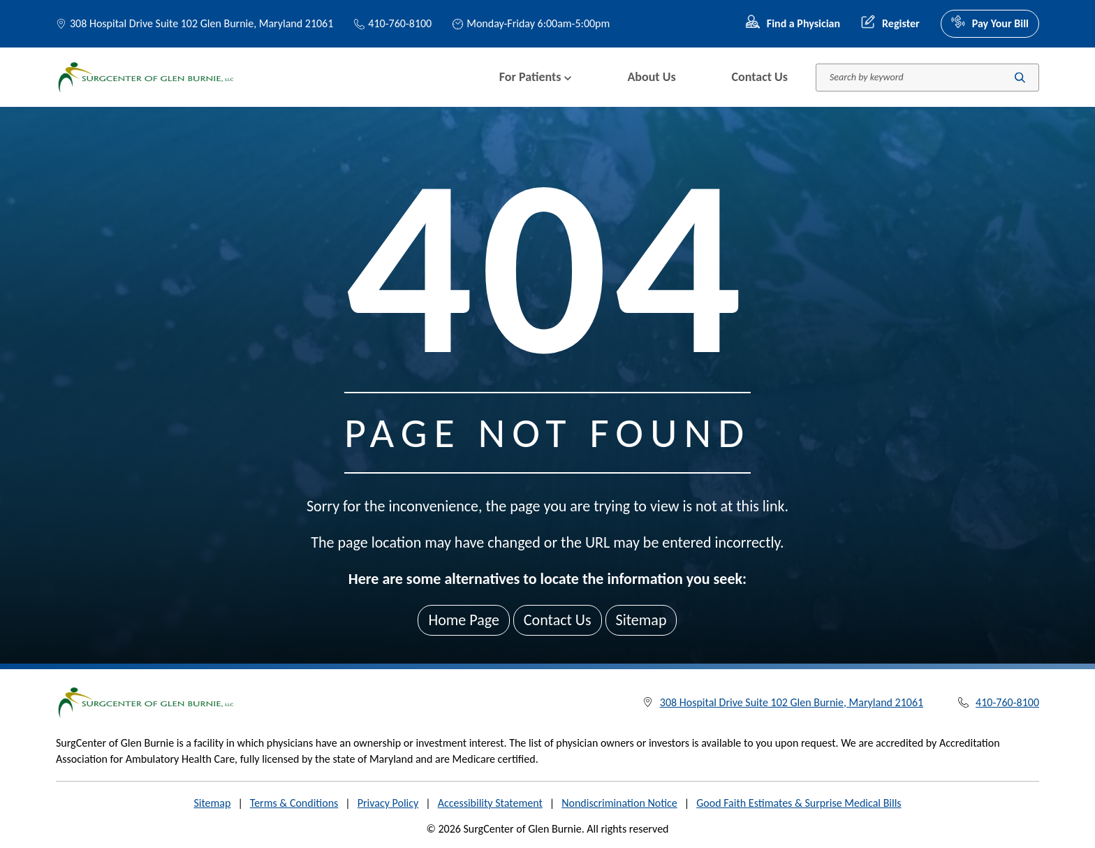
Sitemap (641, 620)
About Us (651, 77)
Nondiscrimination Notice (619, 803)
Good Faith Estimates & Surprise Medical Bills (798, 803)
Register (890, 24)
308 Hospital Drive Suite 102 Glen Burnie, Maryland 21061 (201, 23)
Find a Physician (793, 24)
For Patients (535, 77)
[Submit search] (1020, 77)
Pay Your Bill (990, 24)
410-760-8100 (393, 23)
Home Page (463, 620)
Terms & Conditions (294, 803)
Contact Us (760, 77)
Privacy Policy (388, 803)
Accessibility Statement (490, 803)
